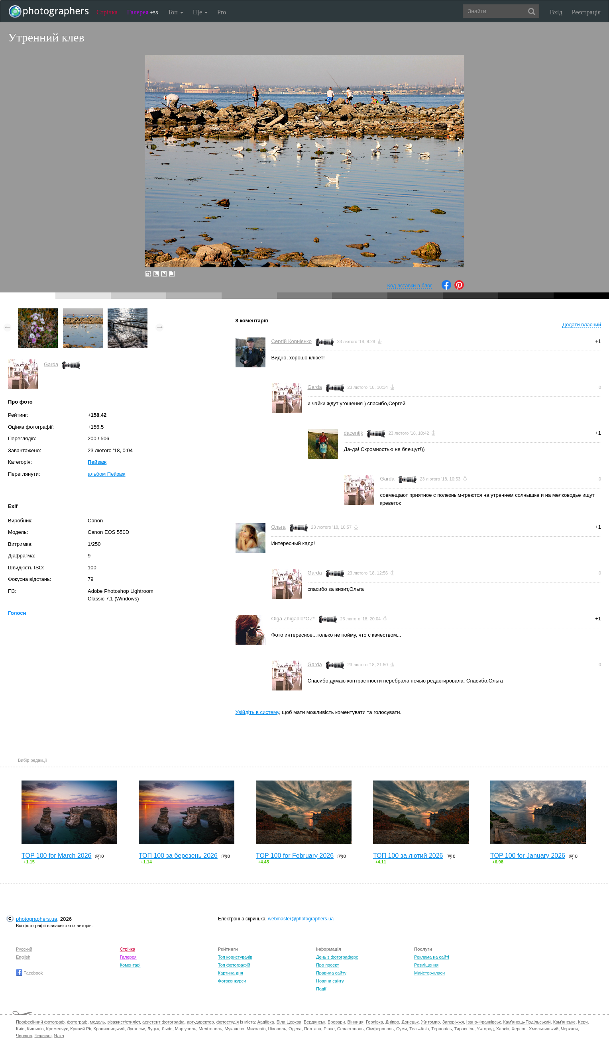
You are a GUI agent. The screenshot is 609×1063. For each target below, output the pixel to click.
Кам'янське (564, 1022)
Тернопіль (441, 1028)
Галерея (142, 12)
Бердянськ (314, 1022)
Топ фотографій (234, 965)
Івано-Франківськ (483, 1022)
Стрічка (107, 12)
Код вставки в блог (409, 285)
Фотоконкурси (232, 981)
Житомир (430, 1022)
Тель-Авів (419, 1028)
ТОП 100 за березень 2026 (178, 855)
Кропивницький (109, 1028)
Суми (401, 1028)
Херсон (519, 1028)
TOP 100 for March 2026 (57, 855)
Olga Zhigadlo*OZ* (293, 619)
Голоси (17, 613)
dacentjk (353, 433)
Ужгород (485, 1028)
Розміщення (426, 965)
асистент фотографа (163, 1022)
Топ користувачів (235, 957)
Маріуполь (185, 1028)
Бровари (336, 1022)
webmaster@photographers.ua (301, 919)
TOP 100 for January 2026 (527, 855)
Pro (221, 12)
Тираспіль (464, 1028)
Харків (502, 1028)
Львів (166, 1028)
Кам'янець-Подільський (526, 1022)
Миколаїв (256, 1028)
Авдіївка (265, 1022)
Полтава (312, 1028)
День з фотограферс (337, 957)
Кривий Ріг (80, 1028)
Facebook (29, 973)
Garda (51, 364)
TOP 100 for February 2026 (295, 855)
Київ (20, 1028)
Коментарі (130, 965)
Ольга (278, 527)
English (23, 957)
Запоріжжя (453, 1022)
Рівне (329, 1028)
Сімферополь (379, 1028)
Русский (24, 949)
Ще (200, 12)
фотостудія (227, 1022)
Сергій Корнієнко (291, 341)
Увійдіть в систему (257, 712)
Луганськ (136, 1028)
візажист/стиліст (123, 1022)
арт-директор (200, 1022)
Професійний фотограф (40, 1022)
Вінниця (355, 1022)
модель (97, 1022)
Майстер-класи (429, 973)
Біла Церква (289, 1022)
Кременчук (57, 1028)
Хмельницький (543, 1028)
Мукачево (234, 1028)
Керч (582, 1022)
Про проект (327, 965)
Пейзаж (97, 462)
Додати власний (581, 325)
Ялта (59, 1035)
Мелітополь (210, 1028)
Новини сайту (330, 981)
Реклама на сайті (431, 957)
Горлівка (374, 1022)
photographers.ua (36, 919)
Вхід (556, 12)
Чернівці (43, 1035)
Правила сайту (331, 973)
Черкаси (569, 1028)
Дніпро (392, 1022)
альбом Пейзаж (107, 474)
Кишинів (35, 1028)
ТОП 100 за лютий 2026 (408, 855)
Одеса (295, 1028)
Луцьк (153, 1028)
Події (321, 989)
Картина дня (230, 973)
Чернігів (24, 1035)
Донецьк (409, 1022)
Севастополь (350, 1028)
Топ (175, 12)
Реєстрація (586, 12)
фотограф (77, 1022)
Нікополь (277, 1028)
